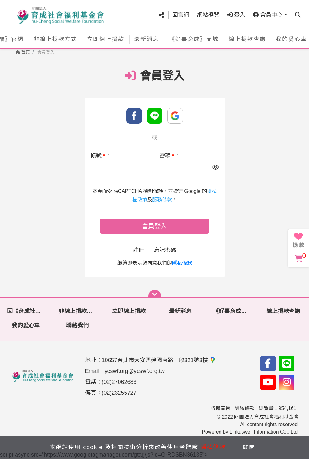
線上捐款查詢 (247, 39)
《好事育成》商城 (194, 39)
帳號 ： (100, 156)
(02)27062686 (119, 382)
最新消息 (146, 39)
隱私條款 (182, 263)
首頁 (22, 52)
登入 (236, 15)
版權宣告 (220, 408)
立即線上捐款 (105, 39)
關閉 (249, 447)
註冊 (138, 250)
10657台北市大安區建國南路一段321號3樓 (159, 360)
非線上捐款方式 (55, 39)
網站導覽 (208, 15)
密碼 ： (169, 156)
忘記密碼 (165, 250)
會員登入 (154, 226)
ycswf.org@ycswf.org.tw (135, 371)
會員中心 (268, 15)
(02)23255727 (119, 393)
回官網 (180, 15)
